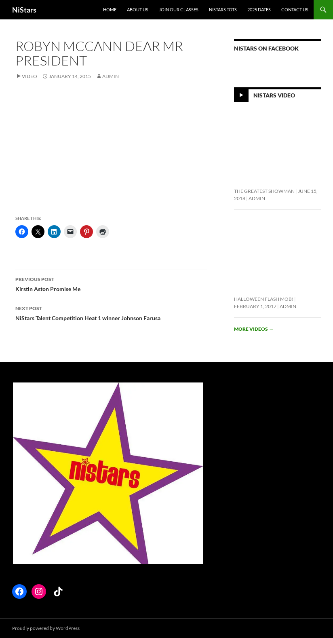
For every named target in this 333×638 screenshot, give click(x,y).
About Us (137, 9)
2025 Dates (259, 9)
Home (109, 9)
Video (29, 76)
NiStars (24, 9)
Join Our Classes (178, 9)
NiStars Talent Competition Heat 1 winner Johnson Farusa (111, 312)
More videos (254, 329)
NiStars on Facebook (266, 48)
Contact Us (294, 9)
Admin (110, 76)
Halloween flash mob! (263, 299)
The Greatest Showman (264, 191)
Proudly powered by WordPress (46, 628)
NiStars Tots (223, 9)
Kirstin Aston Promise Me (111, 283)
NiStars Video (274, 95)
